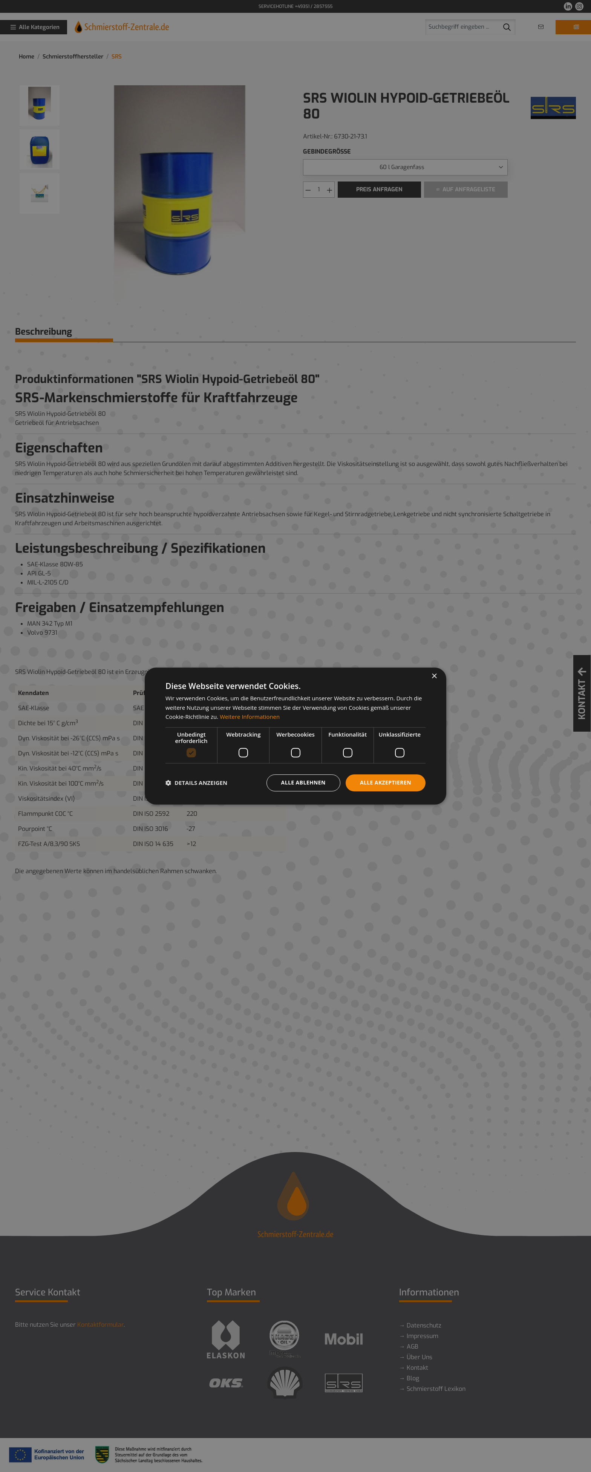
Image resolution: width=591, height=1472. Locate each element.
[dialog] (295, 736)
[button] (196, 783)
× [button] (434, 676)
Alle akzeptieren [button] (385, 782)
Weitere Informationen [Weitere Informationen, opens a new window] (250, 717)
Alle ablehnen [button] (303, 782)
